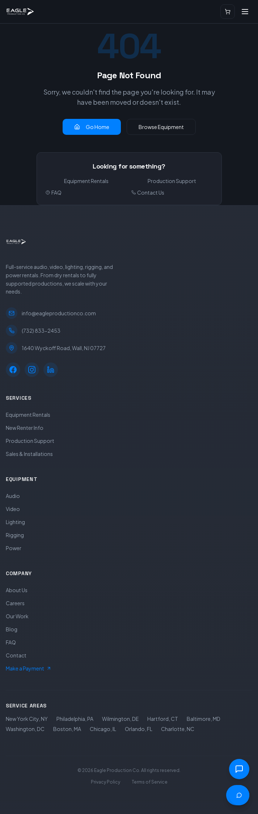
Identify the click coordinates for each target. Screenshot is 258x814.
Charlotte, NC (177, 729)
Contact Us (147, 192)
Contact (16, 655)
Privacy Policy (105, 782)
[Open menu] (245, 11)
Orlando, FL (138, 729)
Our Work (17, 616)
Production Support (172, 181)
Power (13, 548)
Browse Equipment (161, 127)
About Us (17, 590)
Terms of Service (150, 782)
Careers (15, 603)
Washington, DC (25, 729)
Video (13, 509)
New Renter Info (24, 427)
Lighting (15, 522)
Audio (13, 496)
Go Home (91, 127)
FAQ (54, 192)
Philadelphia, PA (74, 718)
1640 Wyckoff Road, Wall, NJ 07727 (56, 348)
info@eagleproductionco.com (51, 313)
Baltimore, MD (203, 718)
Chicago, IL (103, 729)
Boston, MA (67, 729)
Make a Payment (28, 668)
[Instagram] (32, 369)
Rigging (15, 535)
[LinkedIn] (50, 369)
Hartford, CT (162, 718)
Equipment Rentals (86, 181)
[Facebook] (13, 369)
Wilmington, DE (120, 718)
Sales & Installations (29, 453)
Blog (11, 629)
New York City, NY (27, 718)
